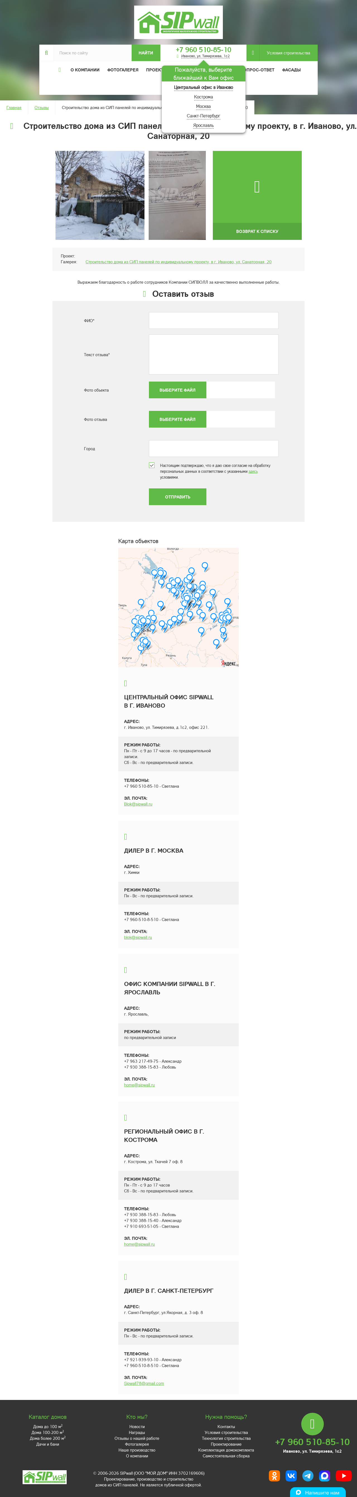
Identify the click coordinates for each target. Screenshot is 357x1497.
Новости (137, 1426)
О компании (137, 1455)
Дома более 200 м (48, 1438)
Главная (13, 107)
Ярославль (203, 125)
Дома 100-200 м (48, 1432)
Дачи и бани (47, 1444)
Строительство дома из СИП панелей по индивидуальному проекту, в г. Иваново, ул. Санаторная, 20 (179, 261)
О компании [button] (85, 69)
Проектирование (226, 1444)
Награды (137, 1432)
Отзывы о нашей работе (137, 1438)
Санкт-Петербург (203, 115)
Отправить (177, 496)
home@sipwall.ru (139, 1084)
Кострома (203, 96)
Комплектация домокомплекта (226, 1449)
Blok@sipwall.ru (138, 803)
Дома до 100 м (47, 1426)
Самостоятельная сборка (226, 1455)
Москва (203, 106)
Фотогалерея (122, 69)
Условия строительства (284, 53)
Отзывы (42, 107)
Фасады (291, 69)
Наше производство (137, 1449)
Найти (146, 52)
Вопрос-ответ (257, 69)
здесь (253, 471)
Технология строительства (226, 1438)
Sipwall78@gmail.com (144, 1383)
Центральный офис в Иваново (203, 87)
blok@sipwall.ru (138, 937)
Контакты (226, 1426)
